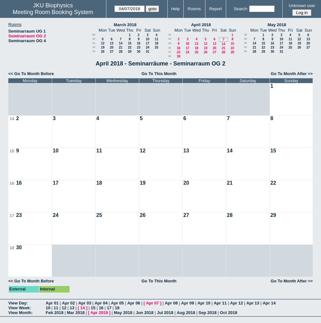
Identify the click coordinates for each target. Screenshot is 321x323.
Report (215, 8)
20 (111, 47)
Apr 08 (171, 303)
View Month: (20, 312)
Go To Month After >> (292, 73)
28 (120, 51)
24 (147, 47)
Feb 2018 (55, 312)
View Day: (18, 303)
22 (129, 47)
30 (138, 51)
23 (138, 47)
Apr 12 (236, 303)
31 (147, 51)
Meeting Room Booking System (53, 12)
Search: (241, 8)
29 (129, 51)
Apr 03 (84, 303)
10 (93, 38)
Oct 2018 (228, 312)
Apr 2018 (99, 312)
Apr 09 (187, 303)
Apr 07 (152, 303)
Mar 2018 (76, 312)
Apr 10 (203, 303)
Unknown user (302, 5)
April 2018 (201, 24)
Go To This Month (159, 73)
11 (156, 39)
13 (111, 43)
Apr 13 (252, 303)
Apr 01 (52, 303)
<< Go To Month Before (31, 73)
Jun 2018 (145, 312)
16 (138, 43)
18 (156, 43)
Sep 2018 (208, 312)
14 (120, 43)
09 (93, 34)
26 (102, 51)
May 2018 (277, 24)
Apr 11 (220, 303)
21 (120, 47)
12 (102, 43)
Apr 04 (101, 303)
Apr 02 (68, 303)
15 (129, 43)
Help (175, 8)
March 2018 (125, 24)
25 (156, 47)
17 (147, 43)
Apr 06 (133, 303)
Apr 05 (117, 303)
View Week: (19, 307)
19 (102, 47)
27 (111, 51)
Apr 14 (269, 303)
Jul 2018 (165, 312)
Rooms (194, 8)
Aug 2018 (186, 312)
